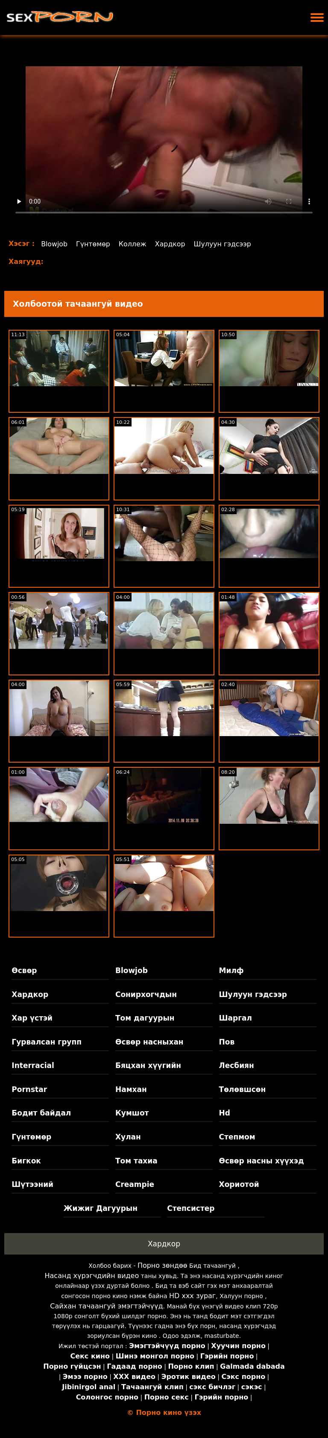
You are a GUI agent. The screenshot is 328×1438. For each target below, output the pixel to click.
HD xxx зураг (192, 1296)
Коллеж (134, 244)
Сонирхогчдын (146, 994)
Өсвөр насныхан (149, 1042)
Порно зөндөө (162, 1265)
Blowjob (54, 244)
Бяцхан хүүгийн (148, 1065)
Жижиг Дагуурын (101, 1208)
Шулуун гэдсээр (224, 244)
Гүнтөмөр (93, 244)
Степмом (237, 1137)
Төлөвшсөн (242, 1089)
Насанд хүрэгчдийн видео (92, 1276)
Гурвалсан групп (47, 1042)
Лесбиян (236, 1065)
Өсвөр (24, 970)
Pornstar (29, 1089)
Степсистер (190, 1208)
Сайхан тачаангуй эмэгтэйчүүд (106, 1306)
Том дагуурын (145, 1018)
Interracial (33, 1065)
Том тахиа (136, 1161)
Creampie (134, 1184)
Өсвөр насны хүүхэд (261, 1161)
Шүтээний (32, 1184)
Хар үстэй (32, 1018)
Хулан (128, 1137)
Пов (227, 1042)
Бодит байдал (41, 1113)
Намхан (131, 1089)
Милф (231, 970)
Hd (224, 1113)
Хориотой (239, 1184)
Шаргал (235, 1018)
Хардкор (171, 244)
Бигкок (26, 1161)
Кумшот (132, 1113)
